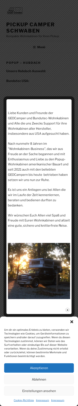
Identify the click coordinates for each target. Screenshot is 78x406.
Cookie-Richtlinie (24, 400)
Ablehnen (39, 379)
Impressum (42, 400)
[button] (72, 322)
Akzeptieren (39, 368)
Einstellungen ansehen (39, 391)
